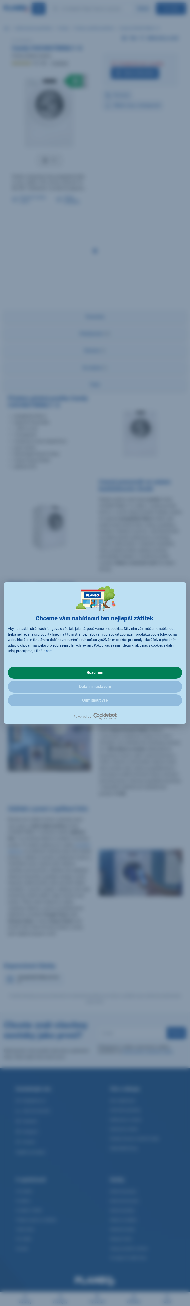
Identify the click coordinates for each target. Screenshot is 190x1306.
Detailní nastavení (95, 686)
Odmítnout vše (95, 700)
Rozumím (95, 672)
